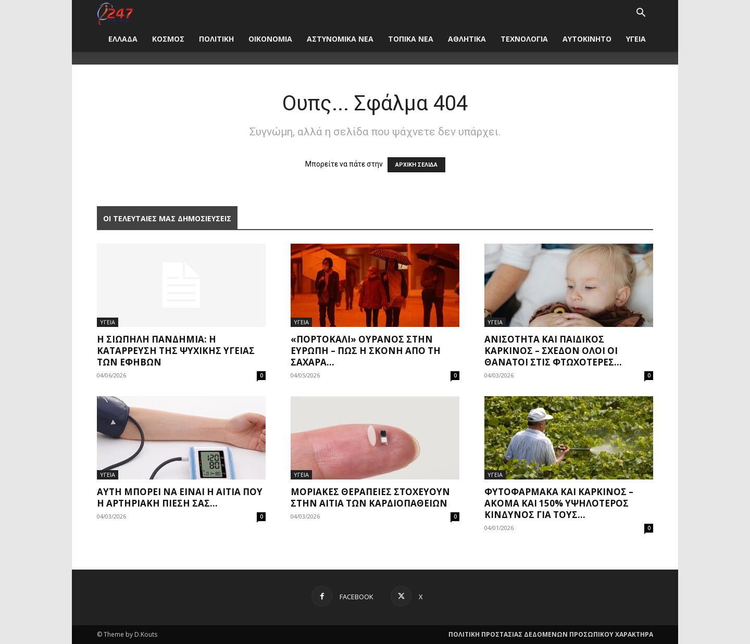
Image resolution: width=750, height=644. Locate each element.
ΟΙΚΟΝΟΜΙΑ (270, 39)
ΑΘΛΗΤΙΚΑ (467, 39)
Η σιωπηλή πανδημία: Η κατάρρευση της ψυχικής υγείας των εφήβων (176, 350)
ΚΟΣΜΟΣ (168, 39)
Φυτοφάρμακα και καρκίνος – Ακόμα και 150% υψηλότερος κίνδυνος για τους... (558, 503)
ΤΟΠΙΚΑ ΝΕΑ (410, 39)
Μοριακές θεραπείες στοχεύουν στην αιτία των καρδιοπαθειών (370, 497)
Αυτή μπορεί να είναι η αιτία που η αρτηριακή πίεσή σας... (179, 497)
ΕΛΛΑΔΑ (123, 39)
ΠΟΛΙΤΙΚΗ (216, 39)
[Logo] (115, 13)
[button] (640, 14)
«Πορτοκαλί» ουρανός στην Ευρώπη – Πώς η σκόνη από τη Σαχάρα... (366, 350)
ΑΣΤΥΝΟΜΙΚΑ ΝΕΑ (340, 39)
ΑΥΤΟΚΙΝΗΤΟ (586, 39)
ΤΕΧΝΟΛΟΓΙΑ (524, 39)
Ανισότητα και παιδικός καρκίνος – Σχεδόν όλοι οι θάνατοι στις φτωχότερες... (553, 350)
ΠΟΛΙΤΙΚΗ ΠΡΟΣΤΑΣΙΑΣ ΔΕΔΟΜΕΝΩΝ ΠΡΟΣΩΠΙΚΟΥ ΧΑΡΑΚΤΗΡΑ (550, 634)
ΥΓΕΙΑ (636, 39)
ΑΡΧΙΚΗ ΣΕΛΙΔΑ (416, 164)
